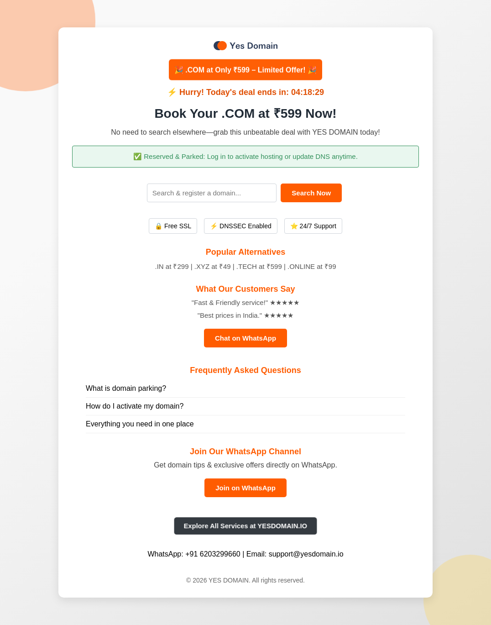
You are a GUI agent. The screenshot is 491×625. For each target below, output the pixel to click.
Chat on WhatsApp (245, 338)
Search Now (311, 193)
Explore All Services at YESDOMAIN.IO (245, 526)
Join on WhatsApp (245, 488)
